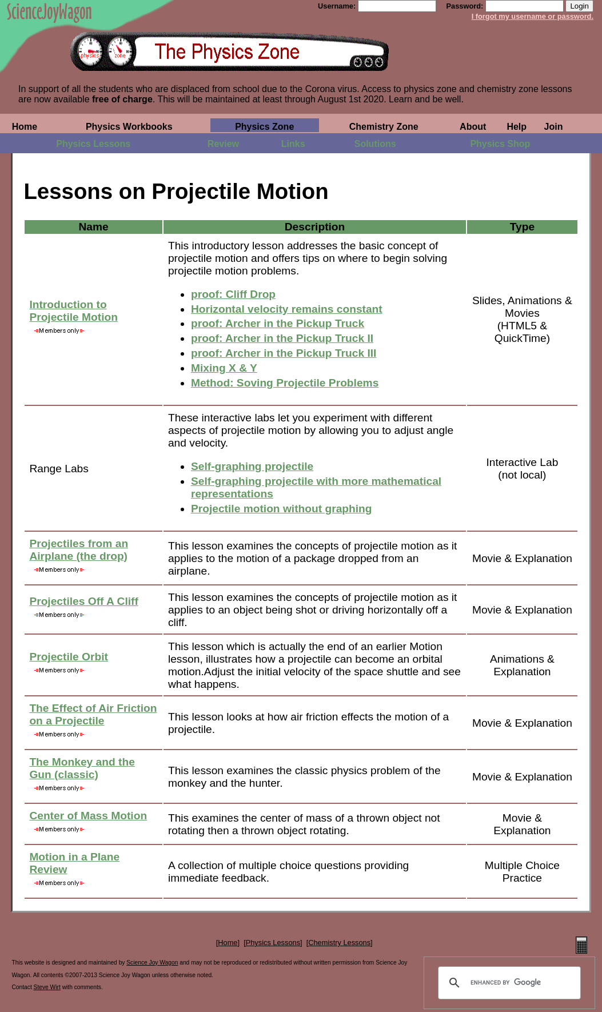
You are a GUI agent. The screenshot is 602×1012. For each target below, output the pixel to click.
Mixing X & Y (224, 368)
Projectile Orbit (68, 657)
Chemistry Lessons (339, 942)
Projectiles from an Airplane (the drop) (78, 549)
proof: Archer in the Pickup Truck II (282, 338)
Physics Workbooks (129, 127)
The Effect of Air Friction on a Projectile (93, 714)
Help (517, 127)
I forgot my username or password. (532, 16)
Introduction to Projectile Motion (73, 310)
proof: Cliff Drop (233, 294)
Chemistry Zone (383, 127)
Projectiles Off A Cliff (83, 601)
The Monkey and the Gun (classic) (81, 768)
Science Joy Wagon (152, 962)
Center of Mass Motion (88, 816)
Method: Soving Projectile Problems (284, 383)
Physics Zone (264, 127)
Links (293, 144)
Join (553, 127)
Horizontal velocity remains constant (286, 309)
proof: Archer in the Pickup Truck (277, 323)
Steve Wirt (47, 987)
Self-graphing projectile (252, 466)
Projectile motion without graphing (281, 509)
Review (223, 144)
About (473, 127)
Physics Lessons (93, 144)
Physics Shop (500, 144)
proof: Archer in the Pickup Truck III (283, 353)
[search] (508, 983)
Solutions (375, 144)
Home (24, 127)
